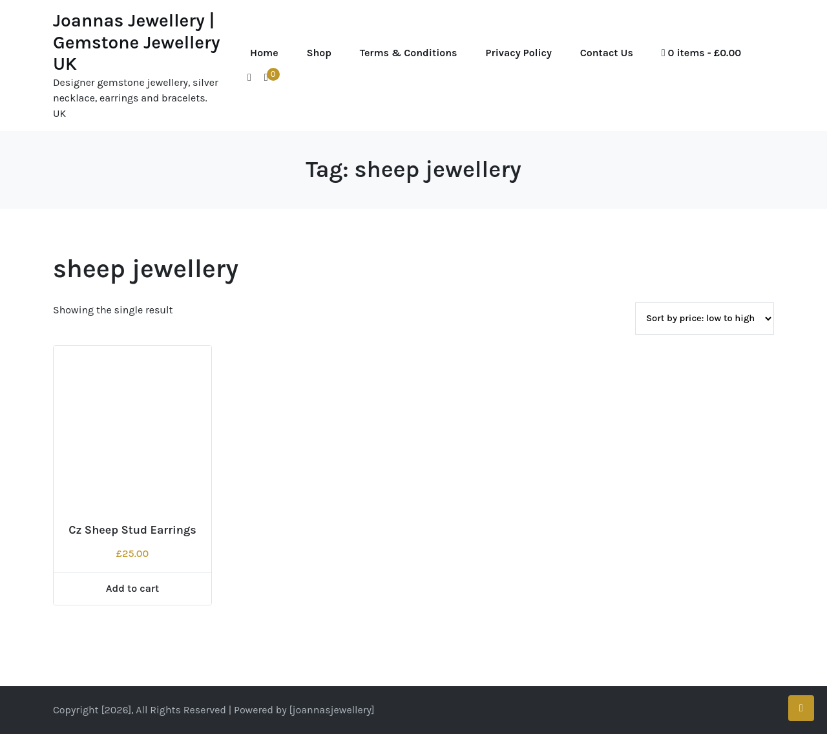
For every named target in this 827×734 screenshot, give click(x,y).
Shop (318, 53)
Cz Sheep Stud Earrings (132, 530)
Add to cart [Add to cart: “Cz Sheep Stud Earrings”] (132, 588)
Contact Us (606, 53)
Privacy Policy (518, 53)
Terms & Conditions (408, 53)
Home (264, 53)
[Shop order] (704, 318)
